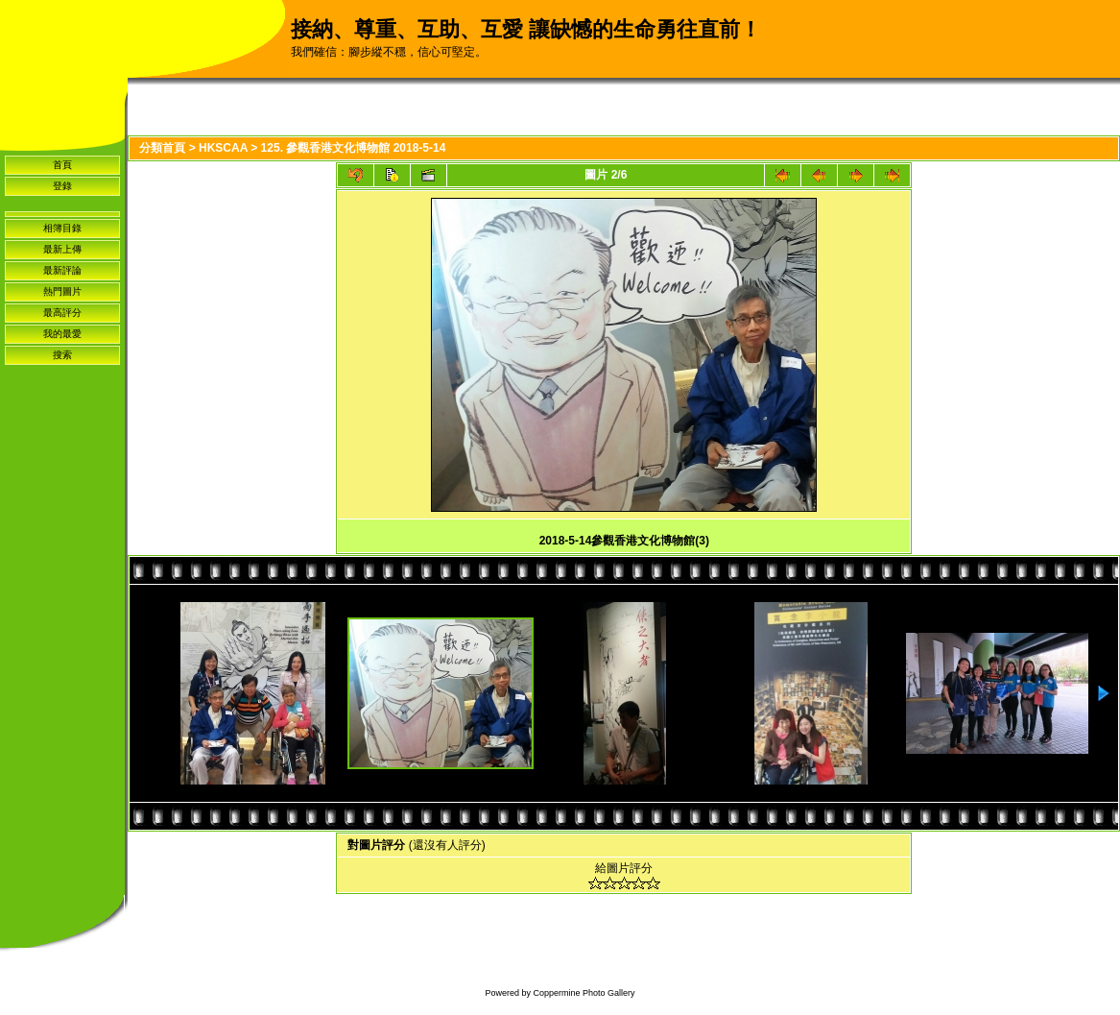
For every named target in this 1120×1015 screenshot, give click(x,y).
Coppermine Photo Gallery (583, 993)
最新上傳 (62, 249)
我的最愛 (62, 333)
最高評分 (62, 312)
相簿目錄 (62, 228)
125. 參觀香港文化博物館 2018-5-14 (353, 148)
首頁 (62, 164)
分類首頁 (162, 148)
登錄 (62, 186)
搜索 (62, 355)
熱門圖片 (62, 291)
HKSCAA (223, 148)
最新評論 (62, 270)
